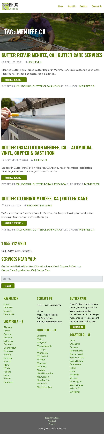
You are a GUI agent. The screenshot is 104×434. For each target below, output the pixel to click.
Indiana (7, 371)
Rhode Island (76, 354)
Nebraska (42, 366)
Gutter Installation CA (49, 184)
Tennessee (75, 364)
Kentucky (8, 381)
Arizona (7, 334)
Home (60, 6)
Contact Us (97, 6)
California (24, 86)
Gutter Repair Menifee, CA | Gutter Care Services (51, 54)
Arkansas (8, 337)
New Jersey (43, 376)
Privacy (52, 424)
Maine (40, 339)
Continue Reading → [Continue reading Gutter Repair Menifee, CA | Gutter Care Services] (14, 79)
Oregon (74, 347)
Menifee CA (86, 86)
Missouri (41, 359)
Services (83, 6)
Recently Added (52, 418)
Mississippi (42, 356)
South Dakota (76, 360)
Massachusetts (44, 345)
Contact (52, 421)
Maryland (41, 342)
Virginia (74, 378)
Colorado (8, 344)
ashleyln (35, 62)
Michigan (41, 349)
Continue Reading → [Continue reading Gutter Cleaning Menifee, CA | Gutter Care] (14, 223)
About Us (72, 6)
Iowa (6, 375)
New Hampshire (45, 373)
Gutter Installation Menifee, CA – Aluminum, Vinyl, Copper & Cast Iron (46, 150)
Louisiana (41, 335)
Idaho (6, 364)
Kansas (7, 378)
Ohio (72, 340)
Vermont (74, 374)
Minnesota (42, 352)
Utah (72, 371)
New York (42, 383)
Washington (76, 381)
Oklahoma (75, 343)
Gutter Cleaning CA (47, 86)
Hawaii (7, 361)
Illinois (7, 368)
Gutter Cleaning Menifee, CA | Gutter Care (44, 198)
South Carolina (77, 357)
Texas (73, 367)
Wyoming (74, 391)
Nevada (41, 369)
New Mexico (43, 380)
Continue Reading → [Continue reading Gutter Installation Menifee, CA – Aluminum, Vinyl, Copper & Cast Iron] (14, 177)
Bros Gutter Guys (39, 205)
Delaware (8, 351)
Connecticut (10, 347)
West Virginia (76, 384)
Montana (41, 363)
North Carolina (44, 387)
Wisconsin (75, 388)
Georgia (8, 358)
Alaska (7, 330)
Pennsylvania (76, 350)
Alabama (8, 327)
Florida (7, 354)
